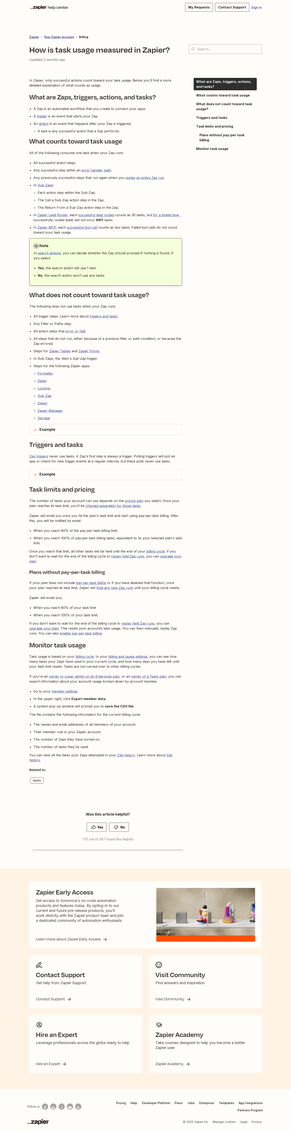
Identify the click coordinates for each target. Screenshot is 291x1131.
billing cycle (155, 551)
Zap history (126, 755)
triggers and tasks (103, 316)
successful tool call (82, 227)
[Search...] (225, 49)
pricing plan (134, 501)
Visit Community (170, 999)
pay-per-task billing (91, 583)
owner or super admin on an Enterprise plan (84, 676)
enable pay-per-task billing (81, 633)
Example (47, 429)
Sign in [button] (256, 7)
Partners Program (250, 1110)
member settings (65, 691)
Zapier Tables (60, 351)
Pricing (121, 1103)
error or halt (75, 331)
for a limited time (166, 215)
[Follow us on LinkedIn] (53, 1106)
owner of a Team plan (148, 676)
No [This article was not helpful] (122, 827)
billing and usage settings (127, 656)
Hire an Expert (48, 1063)
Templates (226, 1103)
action (44, 124)
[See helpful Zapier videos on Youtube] (70, 1106)
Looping (44, 388)
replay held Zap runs (127, 556)
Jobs (191, 1103)
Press (179, 1103)
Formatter (45, 373)
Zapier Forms (88, 351)
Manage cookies (224, 1122)
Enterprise (206, 1103)
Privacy (257, 1122)
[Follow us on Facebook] (45, 1106)
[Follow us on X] (62, 1106)
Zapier (34, 37)
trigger (42, 116)
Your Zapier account (59, 37)
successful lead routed (96, 215)
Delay (42, 381)
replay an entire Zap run (144, 178)
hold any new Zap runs (114, 588)
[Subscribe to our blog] (78, 1106)
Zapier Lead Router (53, 215)
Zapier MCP (47, 227)
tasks (37, 780)
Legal (243, 1122)
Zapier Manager (50, 411)
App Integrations (251, 1103)
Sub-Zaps (45, 185)
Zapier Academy (170, 1063)
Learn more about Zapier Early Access (69, 939)
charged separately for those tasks (113, 506)
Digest (42, 403)
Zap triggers (38, 456)
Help (134, 1103)
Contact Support (51, 999)
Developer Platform (156, 1103)
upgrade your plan (44, 628)
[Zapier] (38, 1122)
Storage (44, 418)
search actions (49, 253)
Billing (83, 37)
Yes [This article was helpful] (100, 827)
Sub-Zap (44, 396)
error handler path (96, 170)
